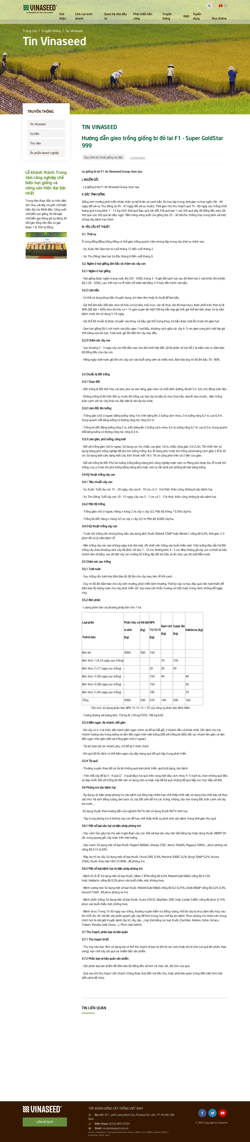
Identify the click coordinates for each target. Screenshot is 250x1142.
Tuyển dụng (197, 16)
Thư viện (35, 143)
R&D (186, 16)
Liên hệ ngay (44, 1122)
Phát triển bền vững (142, 16)
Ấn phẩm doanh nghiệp (44, 152)
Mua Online (219, 18)
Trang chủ (30, 30)
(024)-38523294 (119, 1123)
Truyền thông (167, 16)
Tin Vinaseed (74, 30)
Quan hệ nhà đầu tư (115, 16)
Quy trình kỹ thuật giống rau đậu (103, 157)
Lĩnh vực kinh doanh (83, 16)
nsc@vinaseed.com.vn (115, 1128)
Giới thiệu (62, 16)
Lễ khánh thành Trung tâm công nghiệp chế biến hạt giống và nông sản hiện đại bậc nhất (46, 182)
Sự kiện (34, 133)
